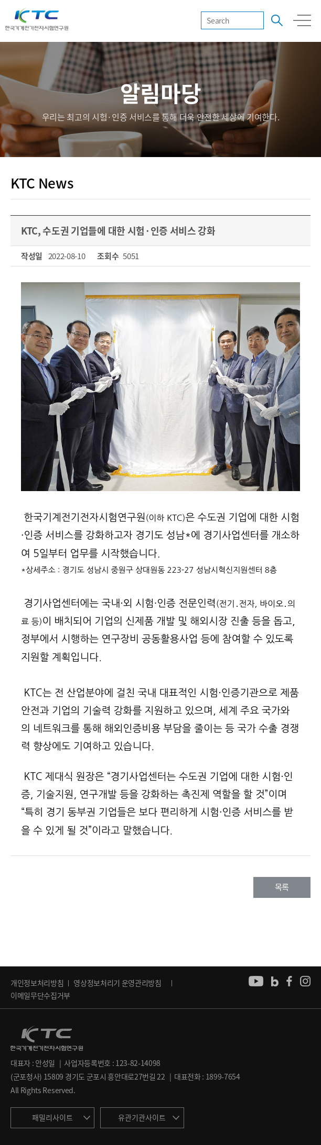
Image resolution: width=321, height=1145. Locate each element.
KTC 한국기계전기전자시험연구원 (36, 20)
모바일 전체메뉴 (302, 20)
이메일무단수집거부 (40, 995)
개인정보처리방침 (36, 982)
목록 (282, 887)
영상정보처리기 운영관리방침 (117, 982)
